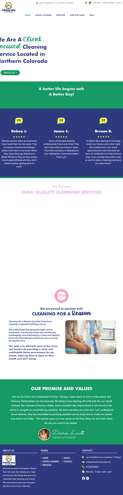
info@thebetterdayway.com (98, 462)
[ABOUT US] (10, 72)
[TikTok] (89, 2)
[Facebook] (85, 2)
